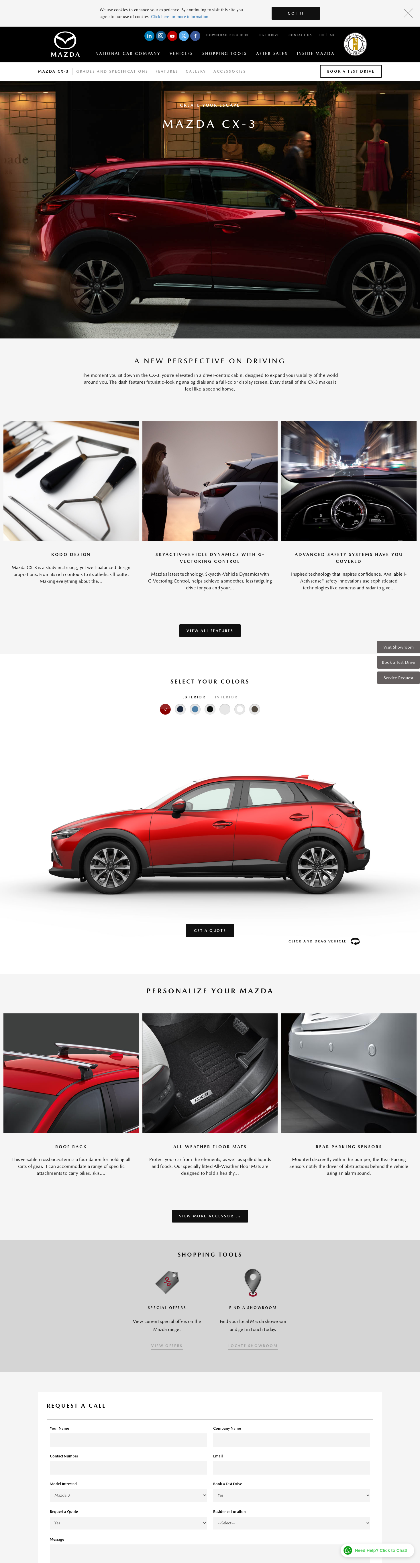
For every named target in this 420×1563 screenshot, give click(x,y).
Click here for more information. (180, 16)
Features (167, 71)
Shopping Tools (224, 53)
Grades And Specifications (112, 71)
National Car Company (127, 53)
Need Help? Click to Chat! (381, 1550)
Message (57, 1539)
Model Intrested (63, 1484)
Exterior (194, 697)
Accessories (229, 71)
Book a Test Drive (398, 662)
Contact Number (64, 1456)
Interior (226, 697)
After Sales (272, 53)
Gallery (196, 71)
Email (218, 1456)
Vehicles (181, 53)
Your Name (59, 1428)
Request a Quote (64, 1511)
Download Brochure (227, 35)
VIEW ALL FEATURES (210, 631)
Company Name (227, 1428)
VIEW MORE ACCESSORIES (210, 1216)
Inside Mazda (316, 53)
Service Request (398, 677)
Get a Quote (210, 930)
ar (332, 35)
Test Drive (268, 35)
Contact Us (300, 35)
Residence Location (229, 1511)
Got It (296, 13)
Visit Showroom (398, 647)
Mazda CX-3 (53, 71)
